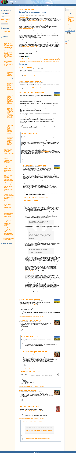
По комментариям (45, 5)
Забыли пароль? (5, 22)
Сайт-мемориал (22, 5)
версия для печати (23, 61)
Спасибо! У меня (25, 67)
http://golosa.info (42, 20)
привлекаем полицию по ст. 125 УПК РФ (10, 145)
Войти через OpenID (6, 19)
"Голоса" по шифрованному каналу (10, 78)
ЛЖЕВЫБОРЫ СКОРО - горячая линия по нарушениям (8, 176)
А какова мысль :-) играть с (29, 371)
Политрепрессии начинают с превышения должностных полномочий (10, 119)
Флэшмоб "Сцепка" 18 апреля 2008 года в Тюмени (8, 224)
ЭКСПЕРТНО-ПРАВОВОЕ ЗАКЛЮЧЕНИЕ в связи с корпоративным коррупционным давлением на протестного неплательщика (10, 137)
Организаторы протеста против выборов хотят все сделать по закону (8, 190)
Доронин (8, 98)
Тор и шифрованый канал (29, 406)
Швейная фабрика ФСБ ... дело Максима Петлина (10, 131)
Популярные (31, 5)
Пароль (2, 16)
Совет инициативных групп (71, 17)
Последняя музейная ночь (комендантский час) (9, 195)
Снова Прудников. (7, 216)
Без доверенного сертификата (34, 165)
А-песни (69, 19)
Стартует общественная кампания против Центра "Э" (8, 41)
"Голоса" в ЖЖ (71, 20)
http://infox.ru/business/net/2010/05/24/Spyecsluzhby (39, 430)
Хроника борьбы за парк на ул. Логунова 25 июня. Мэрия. (8, 230)
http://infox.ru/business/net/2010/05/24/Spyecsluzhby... (31, 410)
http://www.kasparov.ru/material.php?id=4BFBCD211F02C (43, 411)
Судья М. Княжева (8, 128)
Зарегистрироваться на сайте (7, 21)
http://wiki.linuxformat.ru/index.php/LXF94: (28, 304)
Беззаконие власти (9, 86)
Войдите (29, 61)
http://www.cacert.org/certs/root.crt (29, 46)
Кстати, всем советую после (30, 81)
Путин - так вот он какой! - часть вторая (10, 122)
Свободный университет (70, 22)
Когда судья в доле (7, 168)
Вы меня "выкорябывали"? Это (35, 352)
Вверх (39, 58)
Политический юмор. (8, 192)
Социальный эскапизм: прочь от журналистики (8, 234)
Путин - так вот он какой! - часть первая (10, 125)
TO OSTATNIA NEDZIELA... (9, 67)
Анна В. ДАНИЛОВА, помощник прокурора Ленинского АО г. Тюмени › (52, 59)
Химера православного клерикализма (8, 227)
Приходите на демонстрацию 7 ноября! (8, 200)
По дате (37, 5)
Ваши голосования (7, 32)
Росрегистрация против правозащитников (8, 214)
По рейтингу (54, 5)
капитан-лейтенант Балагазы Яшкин (10, 142)
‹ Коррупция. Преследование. (26, 58)
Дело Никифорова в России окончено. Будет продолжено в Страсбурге (10, 95)
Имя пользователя (5, 13)
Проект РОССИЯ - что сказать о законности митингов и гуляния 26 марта (8, 204)
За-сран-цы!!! (9, 99)
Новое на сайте (7, 31)
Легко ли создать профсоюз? (7, 173)
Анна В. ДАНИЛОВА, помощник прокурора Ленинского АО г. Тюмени (10, 82)
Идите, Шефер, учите (29, 133)
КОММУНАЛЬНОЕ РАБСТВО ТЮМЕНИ (10, 112)
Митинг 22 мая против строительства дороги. (8, 180)
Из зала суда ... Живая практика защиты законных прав (8, 161)
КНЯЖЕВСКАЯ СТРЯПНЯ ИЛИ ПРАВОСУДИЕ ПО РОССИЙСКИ (10, 109)
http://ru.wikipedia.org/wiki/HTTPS (26, 28)
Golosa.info (13, 1)
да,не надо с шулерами (28, 390)
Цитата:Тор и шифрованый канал (33, 422)
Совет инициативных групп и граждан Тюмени (8, 219)
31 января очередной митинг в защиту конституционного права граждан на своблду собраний (8, 61)
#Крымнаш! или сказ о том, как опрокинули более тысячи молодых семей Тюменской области (8, 49)
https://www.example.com (29, 117)
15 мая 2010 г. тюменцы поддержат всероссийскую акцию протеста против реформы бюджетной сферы (8, 55)
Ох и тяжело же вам (31, 201)
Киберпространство (23, 17)
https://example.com (39, 115)
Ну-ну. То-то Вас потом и (30, 336)
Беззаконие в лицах (7, 68)
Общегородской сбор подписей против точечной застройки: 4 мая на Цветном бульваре (9, 183)
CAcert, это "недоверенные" (30, 299)
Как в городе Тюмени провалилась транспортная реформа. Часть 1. (8, 165)
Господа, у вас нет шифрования (31, 92)
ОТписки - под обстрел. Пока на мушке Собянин (10, 115)
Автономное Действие (70, 24)
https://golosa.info (33, 20)
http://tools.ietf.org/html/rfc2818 (31, 270)
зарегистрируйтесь (36, 61)
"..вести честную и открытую (30, 320)
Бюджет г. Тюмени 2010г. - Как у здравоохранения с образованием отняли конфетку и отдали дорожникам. (9, 149)
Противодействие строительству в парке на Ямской (9, 208)
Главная (21, 9)
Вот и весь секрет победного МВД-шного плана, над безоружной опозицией (10, 89)
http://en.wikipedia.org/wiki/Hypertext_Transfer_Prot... (36, 271)
